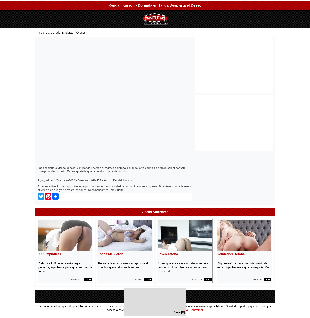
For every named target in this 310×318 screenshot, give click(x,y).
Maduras (67, 32)
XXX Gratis (53, 32)
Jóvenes (80, 32)
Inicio (41, 32)
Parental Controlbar (190, 310)
